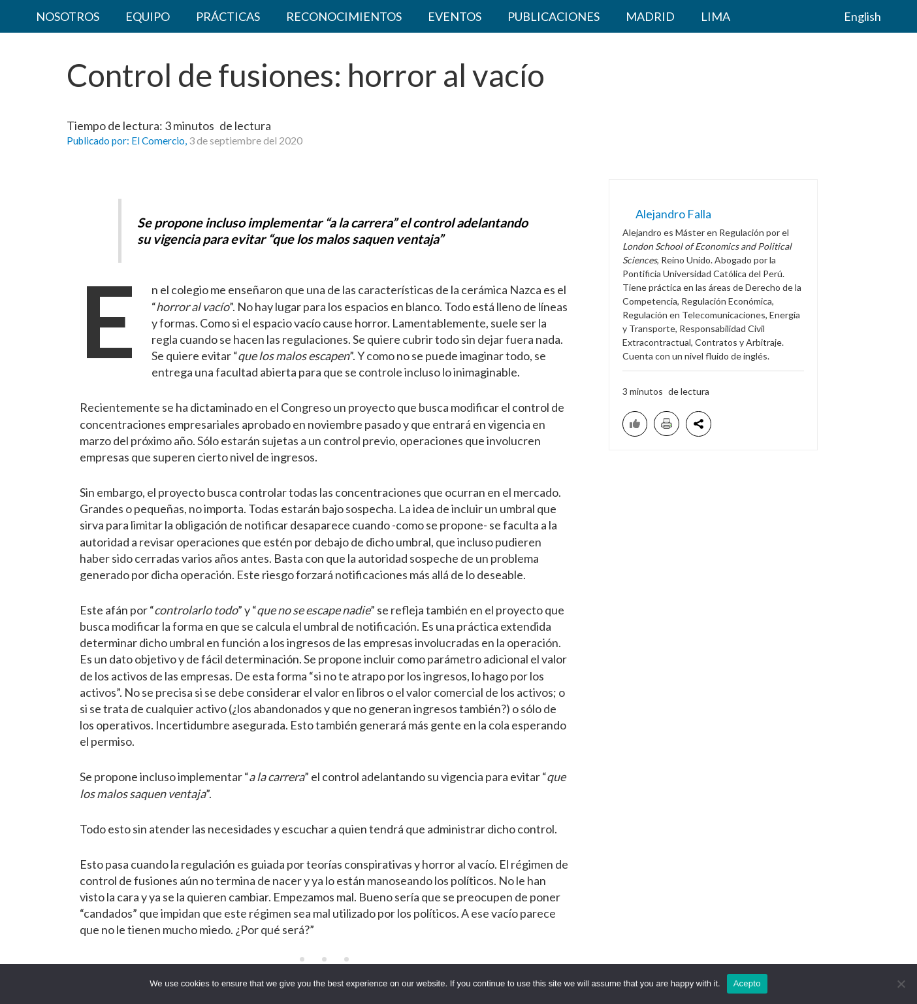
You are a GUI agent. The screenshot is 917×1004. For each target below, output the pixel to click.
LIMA (617, 19)
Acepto (747, 983)
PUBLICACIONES (482, 19)
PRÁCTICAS (195, 19)
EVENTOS (396, 19)
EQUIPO (128, 19)
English (863, 19)
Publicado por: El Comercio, (129, 147)
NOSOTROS (61, 19)
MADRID (565, 19)
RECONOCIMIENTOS (298, 19)
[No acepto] (900, 983)
